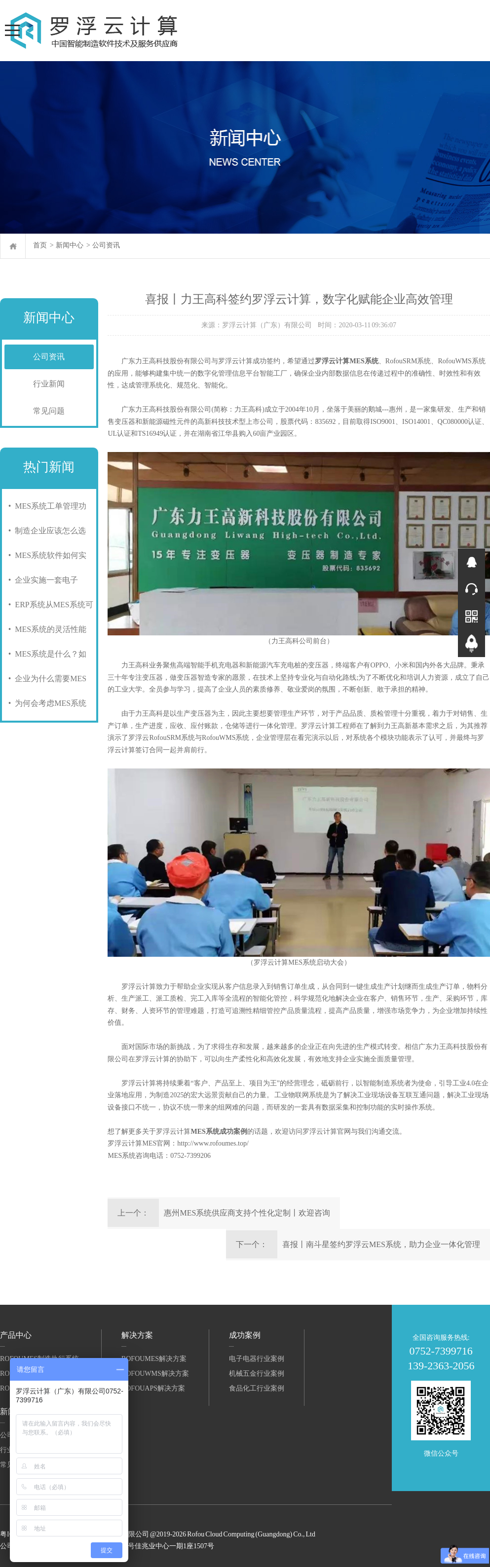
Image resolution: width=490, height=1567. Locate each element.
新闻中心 (69, 245)
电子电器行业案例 (256, 1358)
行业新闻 (49, 384)
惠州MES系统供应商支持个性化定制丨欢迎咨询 (247, 1213)
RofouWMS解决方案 (155, 1373)
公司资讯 (106, 245)
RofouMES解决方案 (154, 1358)
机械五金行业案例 (256, 1373)
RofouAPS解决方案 (153, 1388)
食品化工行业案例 (256, 1388)
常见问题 (49, 411)
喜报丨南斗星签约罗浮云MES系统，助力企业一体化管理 (381, 1244)
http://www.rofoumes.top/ (213, 1143)
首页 (40, 245)
